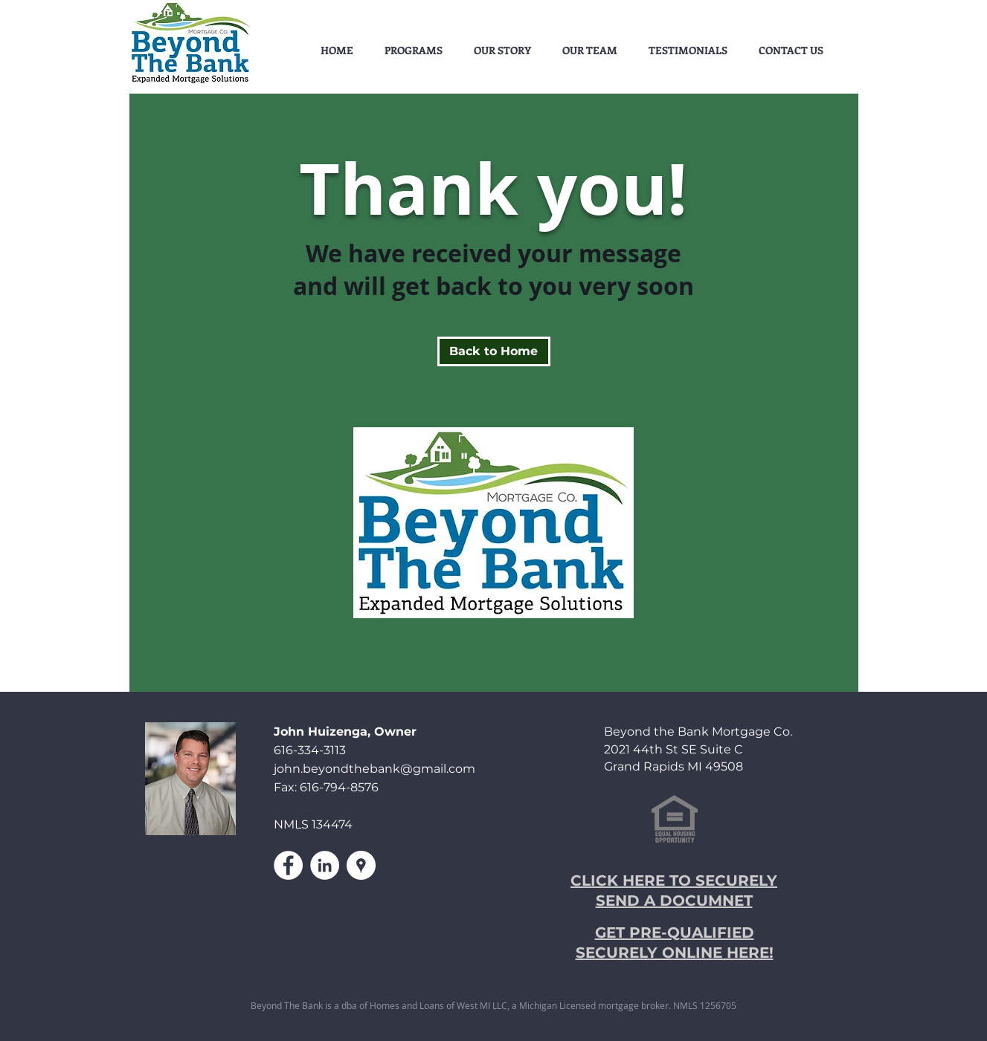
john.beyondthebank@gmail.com (374, 769)
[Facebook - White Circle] (288, 865)
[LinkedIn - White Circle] (324, 865)
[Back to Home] (493, 351)
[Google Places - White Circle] (361, 865)
